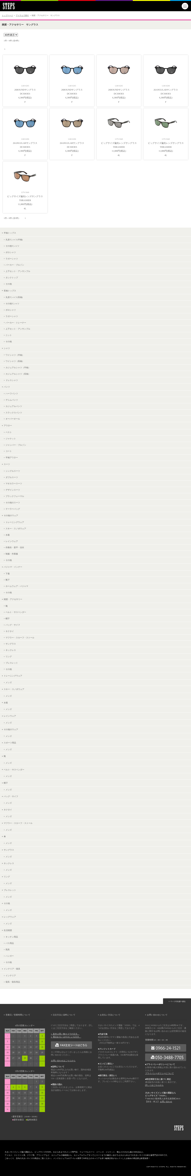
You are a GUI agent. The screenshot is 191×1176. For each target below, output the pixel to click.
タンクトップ (12, 277)
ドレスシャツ (12, 380)
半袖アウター (12, 457)
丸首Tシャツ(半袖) (14, 239)
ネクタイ (10, 631)
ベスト (9, 432)
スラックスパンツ (14, 412)
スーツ (7, 464)
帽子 (8, 618)
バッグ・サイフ (13, 625)
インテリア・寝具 (12, 969)
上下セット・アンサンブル (18, 271)
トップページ (7, 15)
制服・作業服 (12, 554)
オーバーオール (13, 419)
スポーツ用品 (10, 743)
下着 (8, 573)
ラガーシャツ (12, 259)
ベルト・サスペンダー (16, 612)
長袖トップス (10, 291)
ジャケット (11, 438)
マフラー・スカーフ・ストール (20, 637)
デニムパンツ (12, 400)
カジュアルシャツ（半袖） (18, 367)
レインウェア (12, 541)
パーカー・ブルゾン (15, 265)
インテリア (11, 975)
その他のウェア (11, 515)
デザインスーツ (13, 490)
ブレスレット (12, 663)
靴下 (8, 580)
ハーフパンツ (12, 393)
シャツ (7, 348)
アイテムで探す (22, 15)
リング (9, 656)
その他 (9, 284)
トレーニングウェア (15, 522)
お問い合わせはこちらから (63, 1061)
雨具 (8, 949)
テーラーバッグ (13, 509)
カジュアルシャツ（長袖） (18, 374)
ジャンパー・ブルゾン (16, 445)
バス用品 (10, 943)
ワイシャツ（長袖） (15, 361)
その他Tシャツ (12, 246)
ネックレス (11, 650)
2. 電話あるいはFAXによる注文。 (66, 1037)
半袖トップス (10, 233)
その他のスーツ (13, 502)
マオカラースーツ (14, 483)
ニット (9, 335)
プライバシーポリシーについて (159, 1073)
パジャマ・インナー (13, 567)
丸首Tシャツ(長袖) (14, 297)
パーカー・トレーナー (16, 322)
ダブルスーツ (12, 477)
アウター (8, 425)
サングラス (11, 644)
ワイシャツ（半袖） (15, 355)
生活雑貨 (8, 930)
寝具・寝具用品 (13, 982)
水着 (8, 535)
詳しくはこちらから (154, 1085)
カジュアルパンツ (14, 406)
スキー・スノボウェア (16, 528)
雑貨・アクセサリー (13, 599)
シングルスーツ (13, 471)
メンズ (9, 682)
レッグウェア (10, 917)
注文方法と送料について (64, 1015)
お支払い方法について (110, 1015)
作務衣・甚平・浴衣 (15, 547)
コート (9, 451)
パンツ (7, 387)
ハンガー (10, 956)
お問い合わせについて (157, 1015)
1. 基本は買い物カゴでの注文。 (65, 1034)
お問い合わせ (166, 1102)
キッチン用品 (12, 937)
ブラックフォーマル (15, 496)
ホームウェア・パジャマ (17, 586)
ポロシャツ (11, 252)
